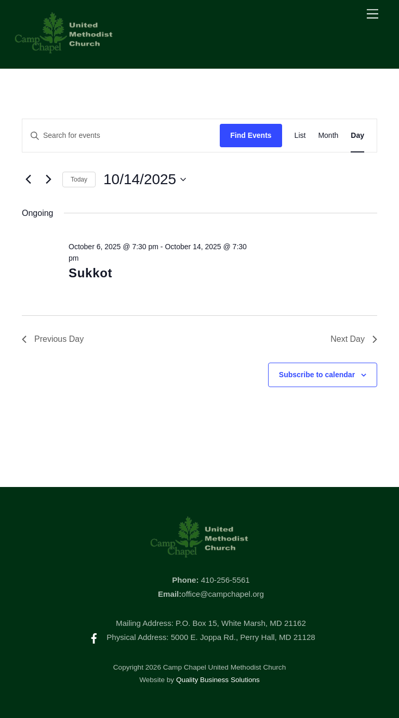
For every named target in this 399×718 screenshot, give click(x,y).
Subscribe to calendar (317, 374)
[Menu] (372, 14)
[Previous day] (28, 179)
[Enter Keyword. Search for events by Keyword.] (121, 135)
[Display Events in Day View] (357, 135)
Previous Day (53, 339)
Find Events (250, 135)
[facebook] (94, 637)
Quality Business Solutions (218, 680)
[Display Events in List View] (300, 135)
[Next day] (48, 179)
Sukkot (90, 273)
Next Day (353, 339)
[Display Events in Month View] (328, 135)
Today (79, 179)
